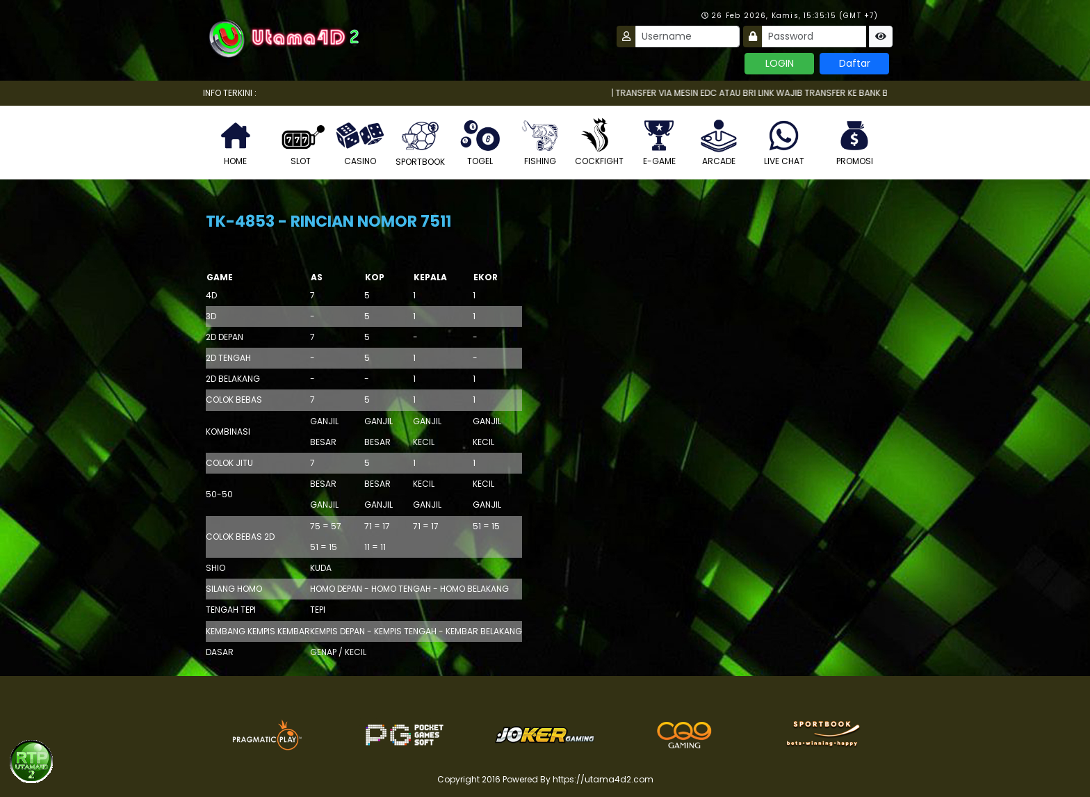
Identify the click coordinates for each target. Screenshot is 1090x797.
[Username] (687, 36)
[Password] (814, 36)
